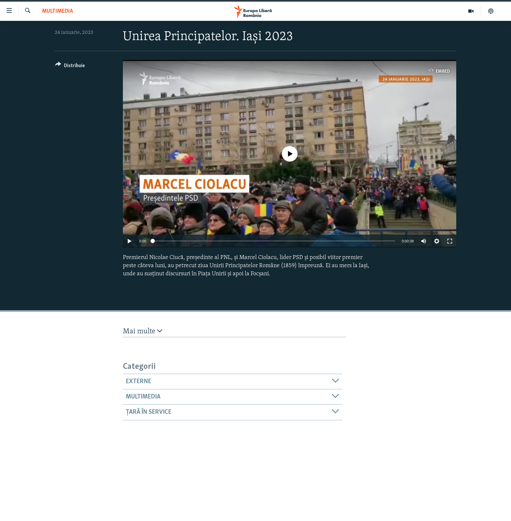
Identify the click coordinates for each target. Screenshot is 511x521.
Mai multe (142, 331)
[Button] (70, 66)
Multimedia (57, 11)
